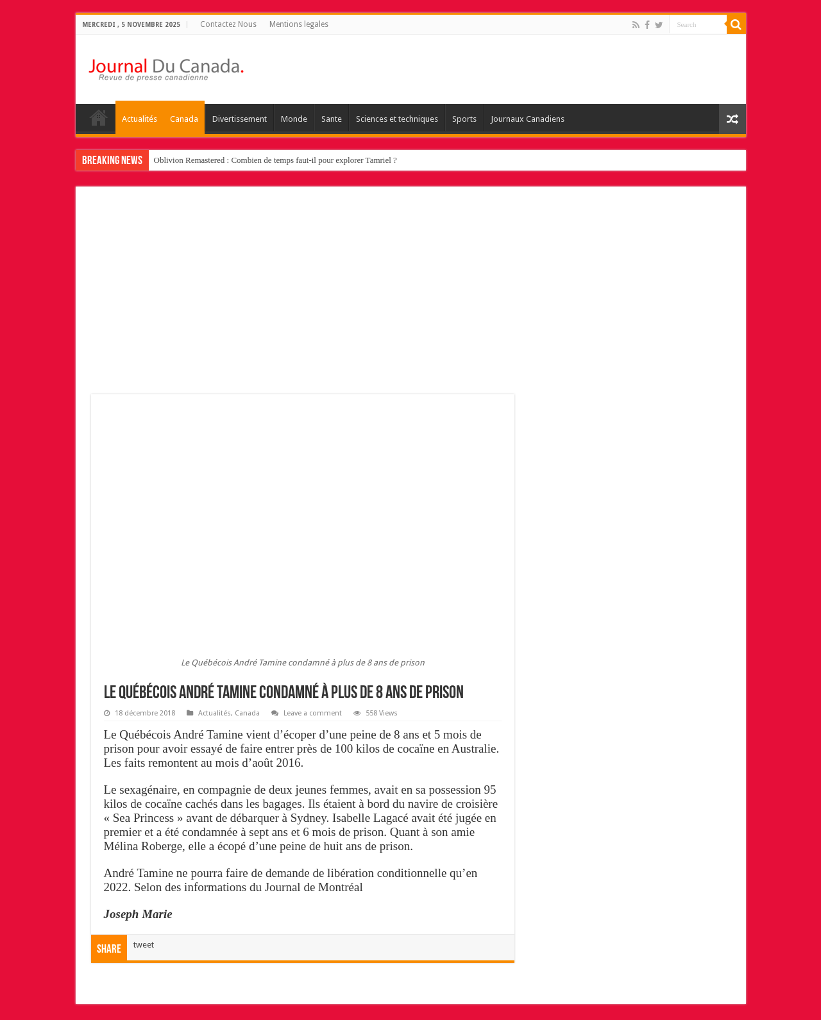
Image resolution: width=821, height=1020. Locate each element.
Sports (464, 119)
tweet (143, 944)
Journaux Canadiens (527, 119)
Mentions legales (298, 24)
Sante (331, 119)
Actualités (139, 119)
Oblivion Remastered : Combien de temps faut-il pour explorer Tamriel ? (275, 160)
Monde (294, 119)
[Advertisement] (411, 298)
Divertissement (239, 119)
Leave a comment (313, 713)
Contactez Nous (228, 24)
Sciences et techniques (397, 119)
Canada (184, 119)
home (98, 117)
